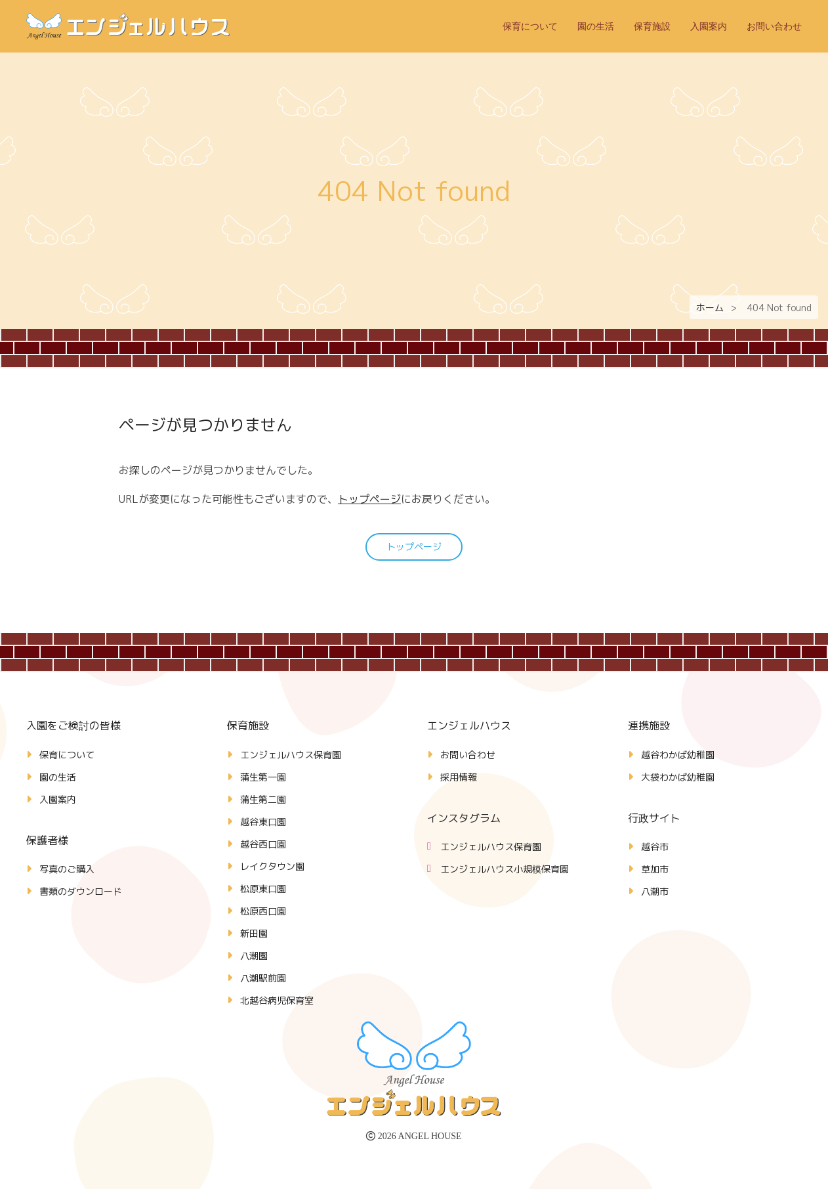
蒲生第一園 (263, 777)
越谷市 (655, 846)
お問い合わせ (774, 26)
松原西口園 (263, 911)
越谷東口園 (263, 821)
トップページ (369, 499)
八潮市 (655, 891)
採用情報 (458, 777)
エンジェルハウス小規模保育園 (504, 869)
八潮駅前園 (263, 978)
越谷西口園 (263, 844)
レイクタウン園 (272, 866)
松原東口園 (263, 888)
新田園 (254, 933)
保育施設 (652, 26)
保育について (530, 26)
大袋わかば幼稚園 (677, 777)
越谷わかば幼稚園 (677, 754)
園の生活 (595, 26)
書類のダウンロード (80, 891)
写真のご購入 (66, 869)
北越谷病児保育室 (277, 1000)
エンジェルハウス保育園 (290, 754)
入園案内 (708, 26)
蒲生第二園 (263, 799)
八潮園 (254, 955)
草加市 (655, 869)
